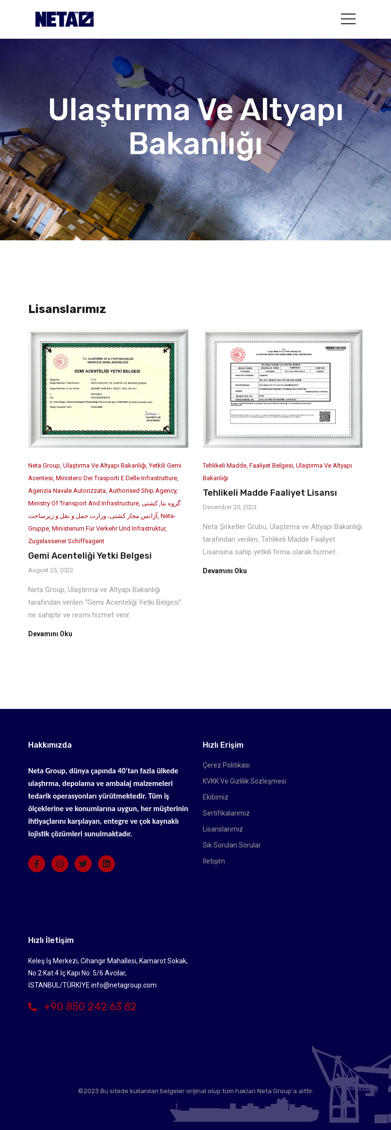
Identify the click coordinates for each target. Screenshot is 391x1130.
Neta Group (44, 465)
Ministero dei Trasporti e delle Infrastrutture (116, 478)
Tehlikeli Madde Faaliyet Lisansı (270, 492)
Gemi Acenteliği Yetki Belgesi (90, 555)
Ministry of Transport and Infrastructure (83, 503)
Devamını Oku (50, 634)
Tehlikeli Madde (224, 465)
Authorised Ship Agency (142, 490)
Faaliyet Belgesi (271, 465)
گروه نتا (170, 503)
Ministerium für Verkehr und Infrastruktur (108, 528)
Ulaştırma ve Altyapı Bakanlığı (104, 465)
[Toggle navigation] (348, 19)
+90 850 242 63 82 (82, 1006)
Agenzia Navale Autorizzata (67, 490)
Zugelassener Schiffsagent (66, 541)
